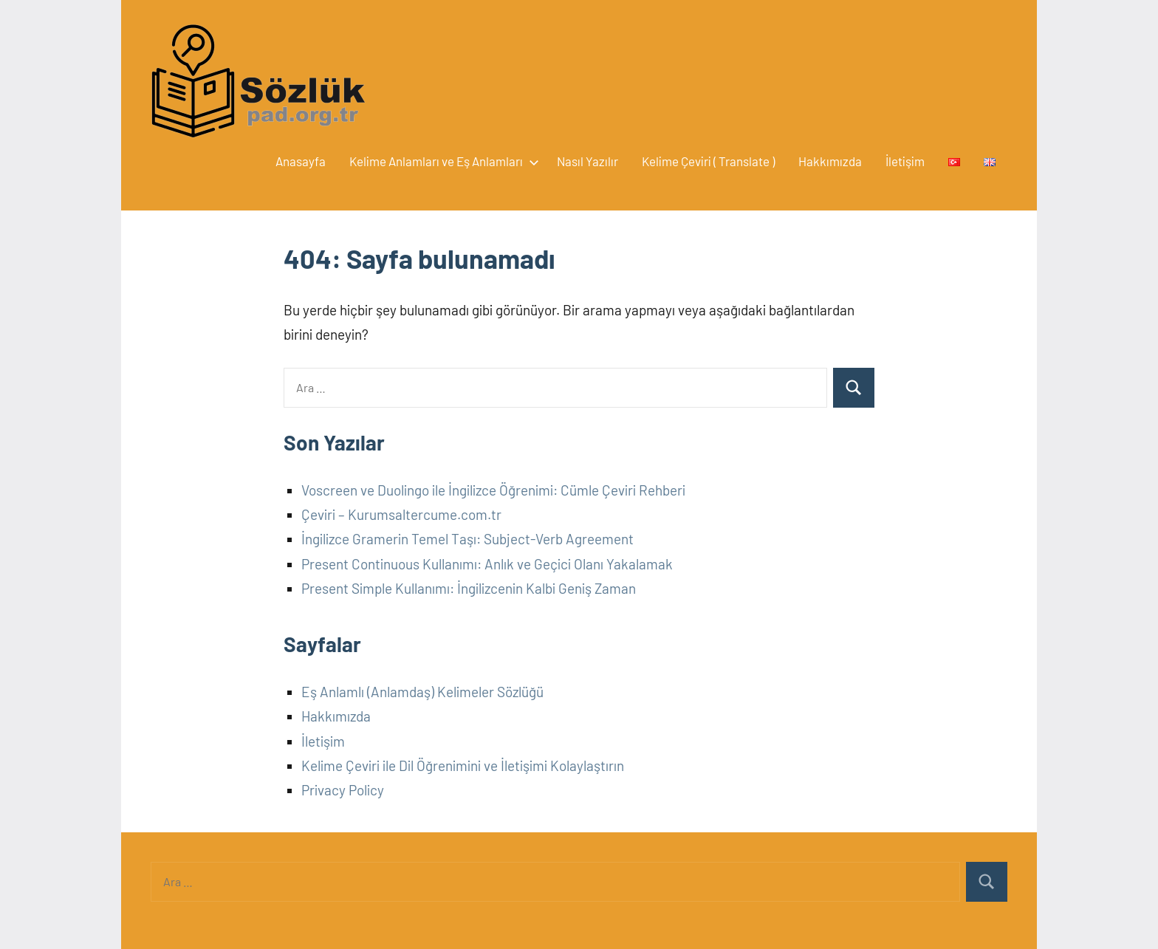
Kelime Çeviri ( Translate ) (708, 161)
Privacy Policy (342, 789)
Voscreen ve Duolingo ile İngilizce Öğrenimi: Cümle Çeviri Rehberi (493, 490)
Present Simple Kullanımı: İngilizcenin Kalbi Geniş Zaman (468, 588)
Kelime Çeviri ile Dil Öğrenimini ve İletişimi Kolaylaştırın (462, 765)
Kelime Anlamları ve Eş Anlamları (441, 161)
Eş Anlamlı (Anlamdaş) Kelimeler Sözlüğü (422, 691)
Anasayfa (300, 161)
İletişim (905, 161)
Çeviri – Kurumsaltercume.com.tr (401, 514)
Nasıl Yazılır (587, 161)
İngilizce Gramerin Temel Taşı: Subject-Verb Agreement (467, 538)
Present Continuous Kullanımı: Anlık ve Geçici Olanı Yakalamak (487, 563)
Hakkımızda (830, 161)
